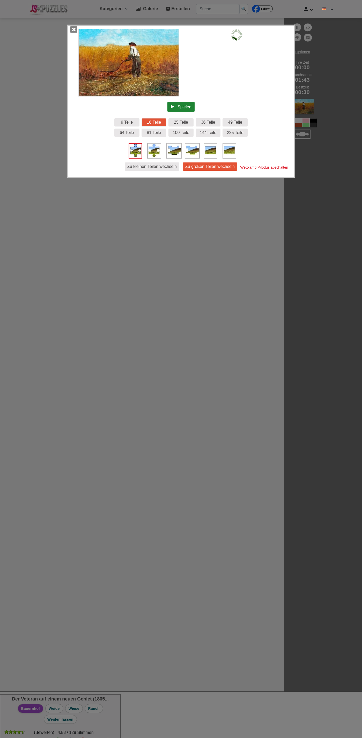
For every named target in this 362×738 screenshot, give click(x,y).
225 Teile (235, 132)
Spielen (181, 107)
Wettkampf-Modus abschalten (264, 167)
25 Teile (181, 122)
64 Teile (127, 132)
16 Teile (154, 122)
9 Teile (127, 122)
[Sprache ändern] (328, 9)
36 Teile (208, 122)
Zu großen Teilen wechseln (210, 166)
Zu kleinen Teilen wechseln (152, 166)
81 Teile (154, 132)
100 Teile (181, 132)
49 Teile (235, 122)
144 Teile (208, 132)
